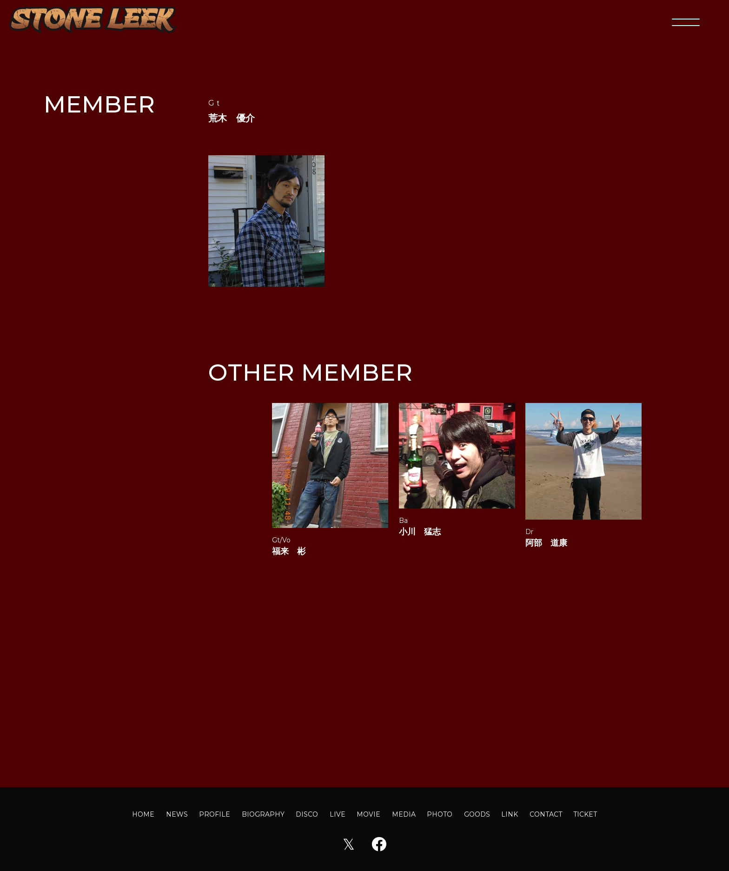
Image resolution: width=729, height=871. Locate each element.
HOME (143, 814)
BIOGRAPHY (263, 814)
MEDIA (404, 814)
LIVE (337, 814)
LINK (509, 814)
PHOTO (439, 814)
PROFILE (214, 814)
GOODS (477, 814)
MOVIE (368, 814)
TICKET (585, 814)
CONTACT (546, 814)
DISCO (307, 814)
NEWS (177, 814)
